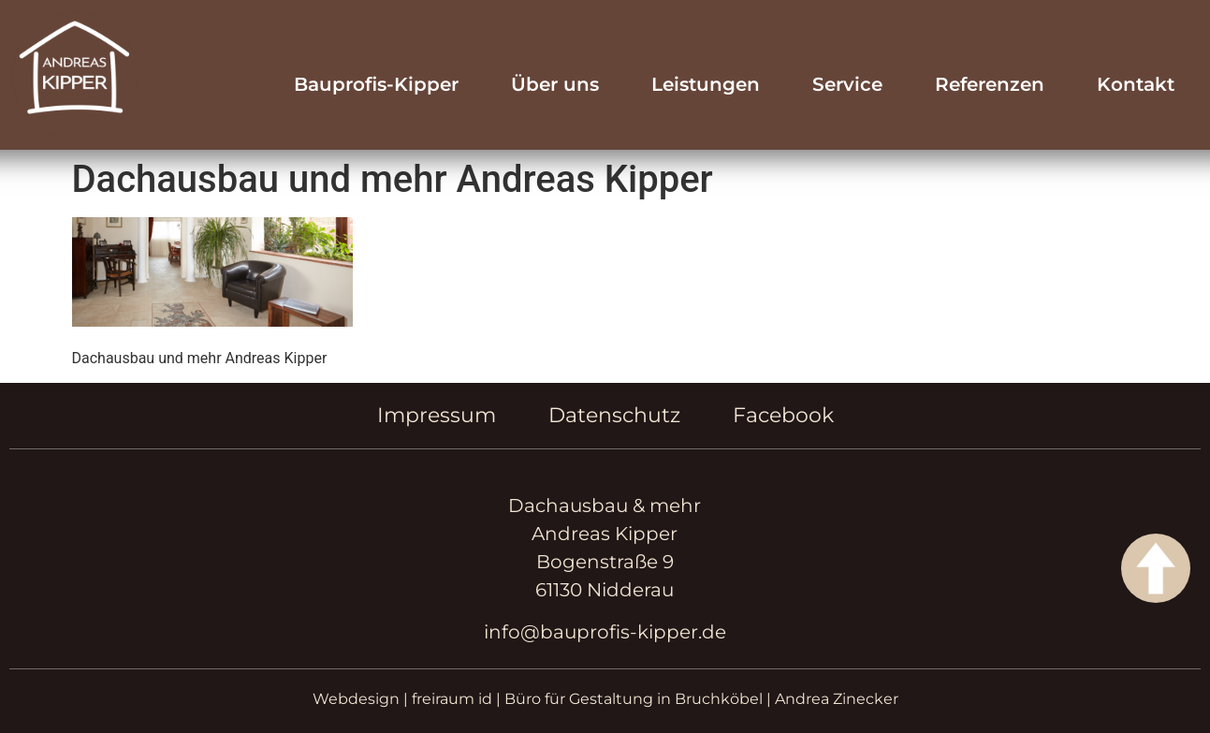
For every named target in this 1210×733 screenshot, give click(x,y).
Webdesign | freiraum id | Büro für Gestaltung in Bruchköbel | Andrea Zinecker (605, 699)
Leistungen (705, 84)
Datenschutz (614, 415)
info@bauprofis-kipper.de (605, 632)
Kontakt (1135, 84)
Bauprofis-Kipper (376, 84)
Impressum (436, 415)
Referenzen (989, 84)
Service (847, 84)
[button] (41, 692)
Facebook (783, 415)
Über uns (555, 84)
